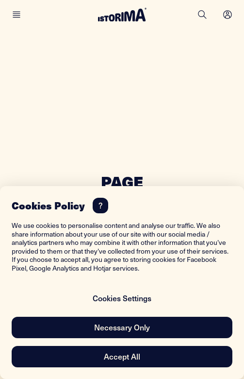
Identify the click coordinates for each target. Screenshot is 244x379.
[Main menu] (16, 14)
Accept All (122, 356)
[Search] (202, 14)
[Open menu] (227, 14)
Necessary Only (122, 327)
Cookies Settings (122, 298)
